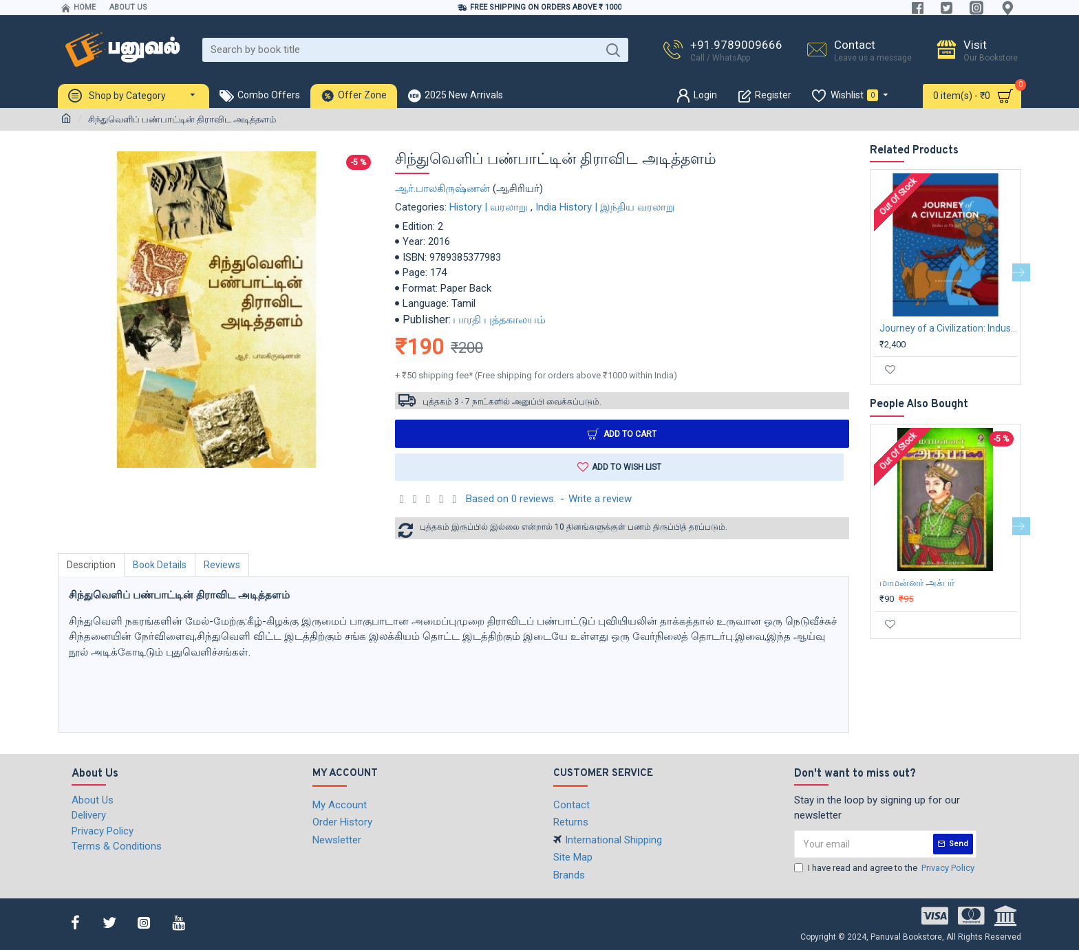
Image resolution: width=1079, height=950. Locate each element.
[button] (1021, 272)
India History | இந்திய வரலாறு (605, 207)
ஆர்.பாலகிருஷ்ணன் (442, 188)
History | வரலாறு (488, 207)
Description (91, 564)
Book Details (159, 564)
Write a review (600, 499)
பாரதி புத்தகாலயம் (499, 319)
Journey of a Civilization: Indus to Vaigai (948, 328)
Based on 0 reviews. (511, 499)
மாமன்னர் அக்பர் (916, 582)
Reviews (222, 564)
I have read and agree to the (885, 868)
